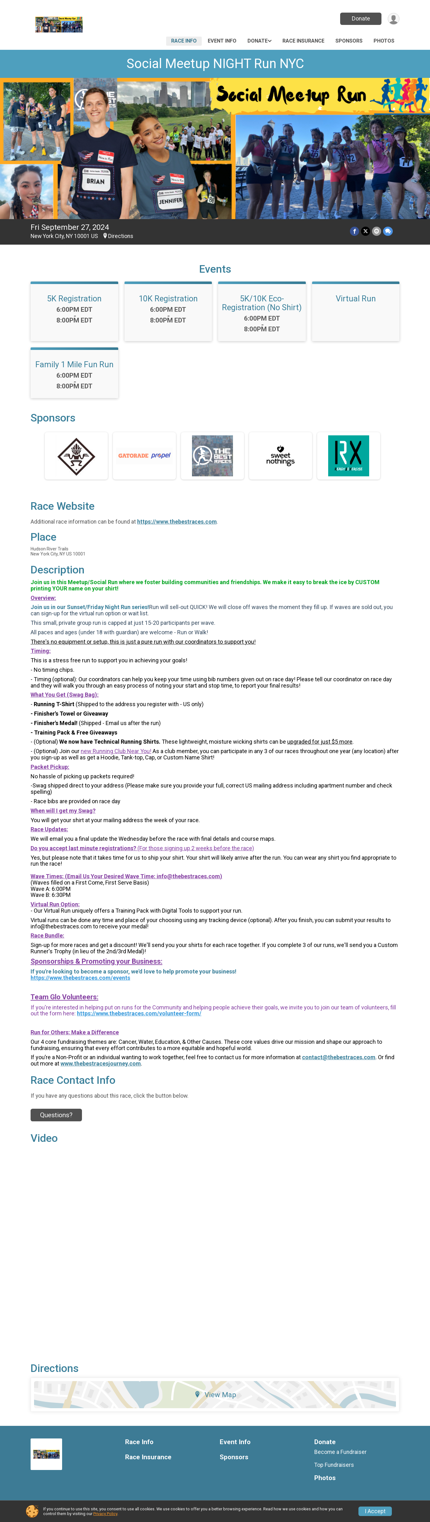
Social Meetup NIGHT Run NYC (215, 63)
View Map (215, 1395)
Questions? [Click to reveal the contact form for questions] (56, 1115)
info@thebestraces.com (188, 876)
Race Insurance (303, 41)
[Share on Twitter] (365, 231)
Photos (384, 41)
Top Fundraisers (334, 1465)
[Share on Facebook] (354, 231)
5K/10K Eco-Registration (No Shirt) (262, 303)
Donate (361, 18)
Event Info (222, 41)
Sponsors (349, 41)
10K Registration (168, 298)
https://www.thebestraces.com (177, 522)
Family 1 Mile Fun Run (74, 364)
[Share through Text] (388, 231)
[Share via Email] (376, 231)
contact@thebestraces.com (338, 1057)
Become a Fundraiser (340, 1452)
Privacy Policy (105, 1513)
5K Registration (74, 298)
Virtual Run (356, 298)
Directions (120, 236)
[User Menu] (393, 19)
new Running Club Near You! (116, 751)
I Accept (375, 1511)
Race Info (184, 41)
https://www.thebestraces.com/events (80, 977)
